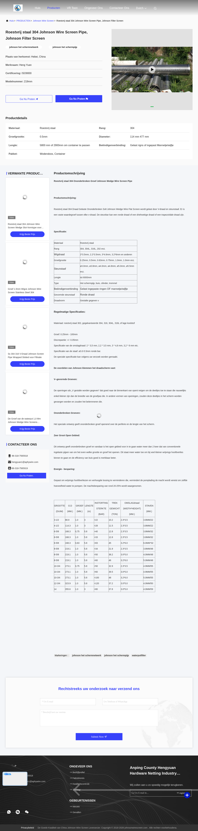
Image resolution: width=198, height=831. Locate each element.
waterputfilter (139, 655)
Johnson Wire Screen (43, 20)
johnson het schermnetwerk (86, 655)
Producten (53, 8)
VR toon (72, 8)
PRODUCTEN (23, 20)
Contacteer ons (119, 8)
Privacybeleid (27, 827)
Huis (38, 8)
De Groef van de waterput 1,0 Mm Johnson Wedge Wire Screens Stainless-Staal (24, 422)
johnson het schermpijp (116, 655)
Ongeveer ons (93, 8)
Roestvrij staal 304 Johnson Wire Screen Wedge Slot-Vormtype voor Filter (24, 227)
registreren (182, 793)
